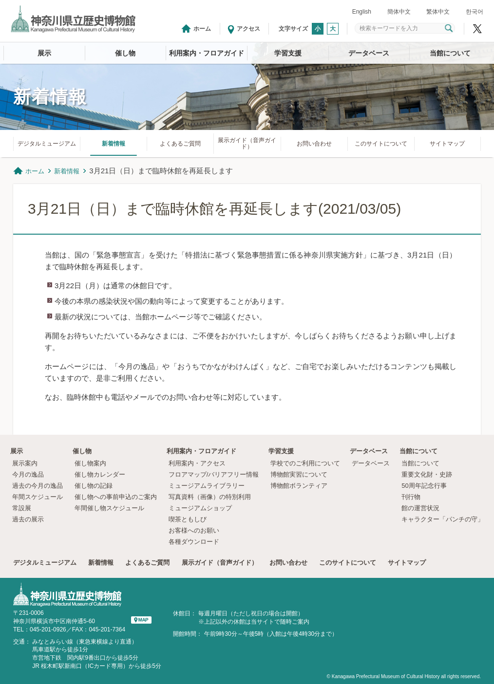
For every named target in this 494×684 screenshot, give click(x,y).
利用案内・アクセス (197, 463)
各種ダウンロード (194, 541)
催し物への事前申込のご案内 (116, 496)
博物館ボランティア (298, 485)
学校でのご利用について (305, 463)
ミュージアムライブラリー (207, 485)
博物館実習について (302, 474)
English (361, 11)
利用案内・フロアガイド (206, 53)
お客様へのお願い (194, 530)
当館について (450, 53)
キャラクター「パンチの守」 (442, 519)
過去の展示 (28, 519)
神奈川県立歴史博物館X (477, 29)
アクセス (248, 28)
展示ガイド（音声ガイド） (247, 143)
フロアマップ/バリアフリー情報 (214, 474)
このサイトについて (381, 143)
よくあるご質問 (180, 143)
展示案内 (25, 463)
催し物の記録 (94, 485)
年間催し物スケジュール (109, 508)
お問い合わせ (314, 143)
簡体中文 (399, 11)
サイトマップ (447, 143)
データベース (368, 53)
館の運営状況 (420, 508)
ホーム (202, 28)
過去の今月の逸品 (37, 485)
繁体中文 (438, 11)
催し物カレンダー (100, 474)
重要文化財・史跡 (426, 474)
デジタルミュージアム (47, 143)
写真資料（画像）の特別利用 (210, 496)
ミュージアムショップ (200, 508)
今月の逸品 (28, 474)
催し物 (125, 53)
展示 (44, 53)
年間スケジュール (37, 496)
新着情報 (113, 143)
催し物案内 (90, 463)
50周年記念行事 (423, 485)
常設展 (21, 508)
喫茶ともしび (188, 519)
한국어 (474, 11)
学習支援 (288, 53)
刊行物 (410, 496)
